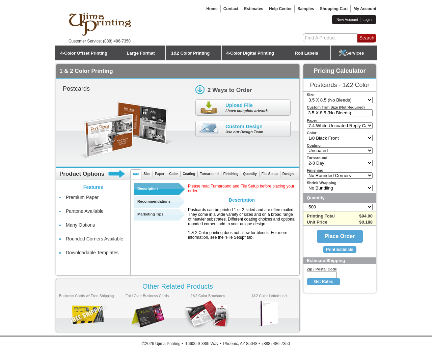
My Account (364, 8)
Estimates (253, 8)
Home (211, 8)
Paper (159, 174)
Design (288, 174)
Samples (305, 8)
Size (146, 174)
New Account (347, 20)
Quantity (250, 174)
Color (173, 174)
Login (367, 20)
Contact (231, 8)
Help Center (280, 8)
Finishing (230, 174)
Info (136, 174)
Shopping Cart (334, 8)
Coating (189, 174)
